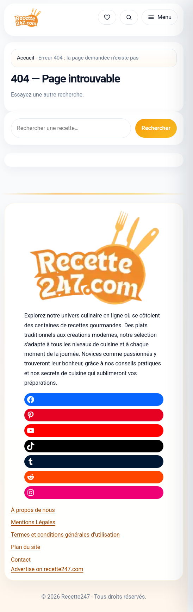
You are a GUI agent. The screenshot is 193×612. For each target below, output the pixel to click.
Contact (21, 559)
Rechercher (156, 128)
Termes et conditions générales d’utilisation (65, 534)
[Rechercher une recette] (129, 17)
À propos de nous (33, 510)
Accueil (25, 58)
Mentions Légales (33, 522)
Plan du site (25, 547)
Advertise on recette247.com (47, 569)
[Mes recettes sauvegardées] (107, 17)
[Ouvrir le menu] (160, 17)
